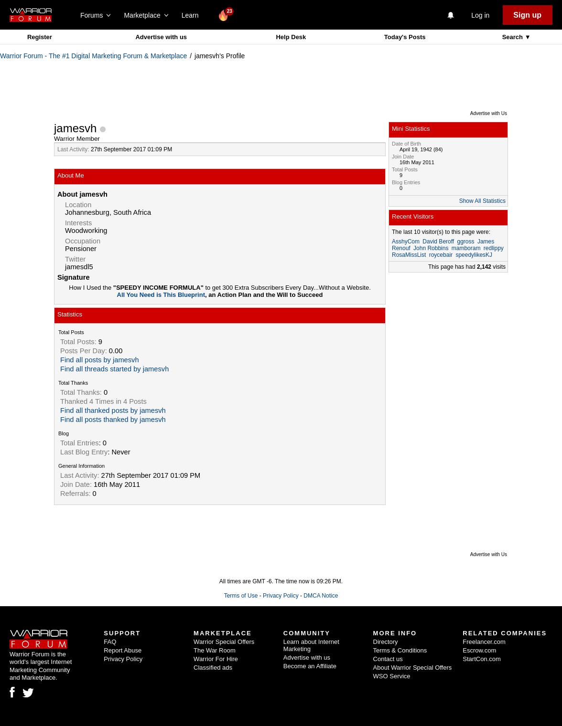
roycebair (441, 255)
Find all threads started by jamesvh (114, 369)
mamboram (466, 248)
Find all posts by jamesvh (99, 360)
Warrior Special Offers (224, 641)
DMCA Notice (320, 595)
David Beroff (438, 241)
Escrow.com (479, 650)
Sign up (527, 15)
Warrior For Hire (216, 659)
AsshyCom (406, 241)
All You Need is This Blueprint (161, 294)
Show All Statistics (482, 201)
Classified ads (213, 667)
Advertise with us (161, 37)
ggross (466, 241)
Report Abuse (122, 650)
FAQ (110, 641)
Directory (385, 641)
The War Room (215, 650)
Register (39, 37)
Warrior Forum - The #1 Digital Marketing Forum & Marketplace (93, 56)
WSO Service (392, 676)
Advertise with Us (488, 113)
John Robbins (430, 248)
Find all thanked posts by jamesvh (113, 410)
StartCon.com (481, 659)
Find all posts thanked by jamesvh (113, 419)
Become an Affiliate (309, 666)
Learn (193, 15)
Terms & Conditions (400, 650)
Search (513, 37)
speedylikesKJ (473, 255)
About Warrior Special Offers (412, 667)
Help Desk (291, 37)
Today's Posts (405, 37)
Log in (480, 15)
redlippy (494, 248)
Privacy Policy (281, 595)
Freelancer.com (484, 641)
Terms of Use (241, 595)
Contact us (388, 659)
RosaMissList (409, 255)
